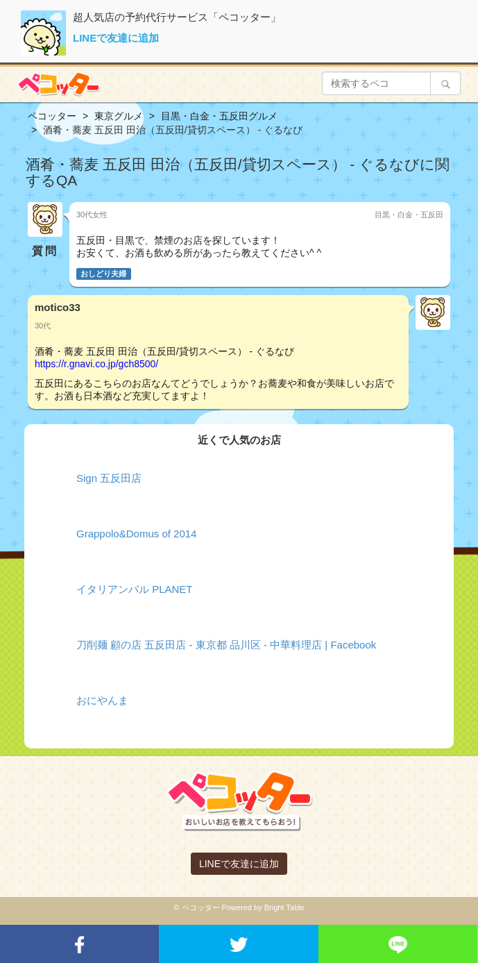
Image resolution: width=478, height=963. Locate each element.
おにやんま (102, 700)
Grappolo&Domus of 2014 (136, 533)
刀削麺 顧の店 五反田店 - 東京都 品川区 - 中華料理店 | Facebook (226, 645)
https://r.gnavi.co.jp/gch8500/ (96, 363)
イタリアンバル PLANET (134, 589)
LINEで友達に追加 (116, 38)
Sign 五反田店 (109, 478)
